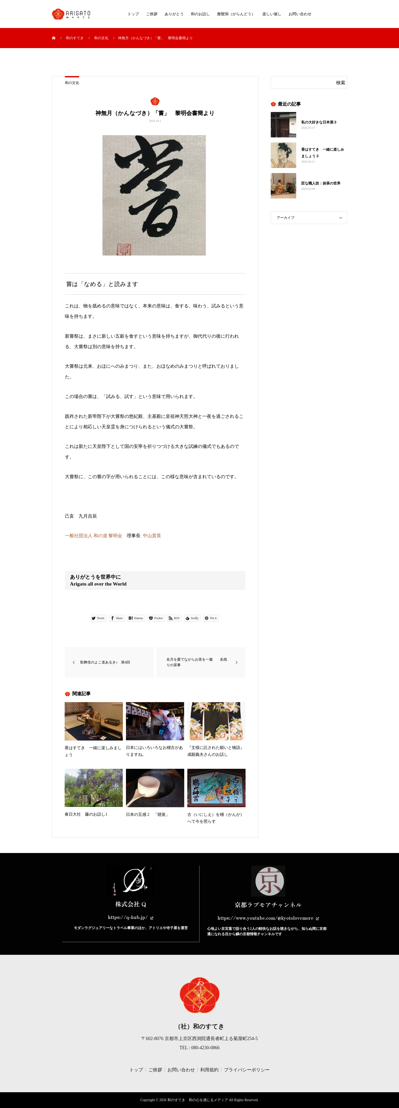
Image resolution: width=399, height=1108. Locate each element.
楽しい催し (271, 14)
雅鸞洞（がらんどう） (236, 14)
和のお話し (200, 14)
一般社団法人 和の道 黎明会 (93, 535)
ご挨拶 (152, 14)
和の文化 (72, 83)
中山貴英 (152, 535)
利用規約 (209, 1069)
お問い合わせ (300, 14)
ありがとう (174, 14)
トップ (133, 14)
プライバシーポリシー (247, 1069)
